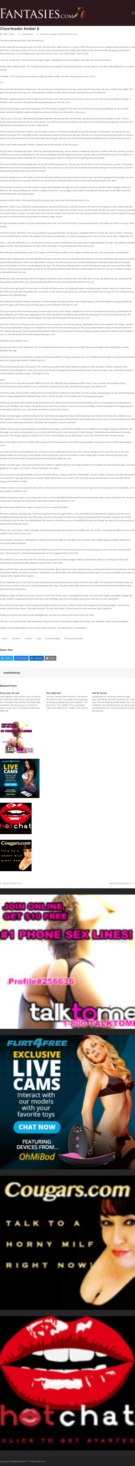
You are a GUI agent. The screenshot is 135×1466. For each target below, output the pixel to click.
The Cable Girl (53, 693)
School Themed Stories (68, 34)
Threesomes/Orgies (73, 638)
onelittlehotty (27, 34)
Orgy (38, 638)
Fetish (4, 638)
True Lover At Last (9, 693)
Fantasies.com (15, 1461)
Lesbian (53, 34)
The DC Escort (99, 693)
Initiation (16, 638)
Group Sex (44, 34)
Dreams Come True (10, 883)
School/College (52, 638)
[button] (133, 13)
